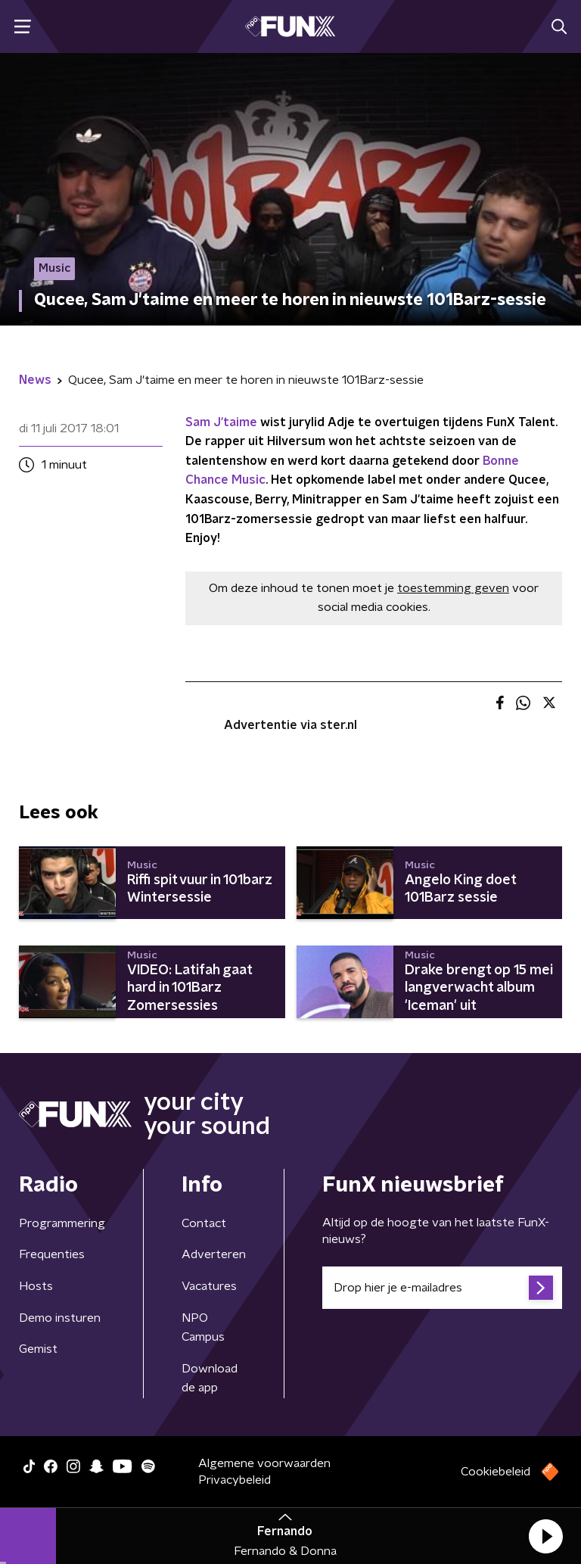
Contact (204, 1223)
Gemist (38, 1349)
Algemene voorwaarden (264, 1463)
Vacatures (209, 1286)
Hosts (36, 1286)
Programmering (62, 1223)
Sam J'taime (221, 422)
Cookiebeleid (495, 1472)
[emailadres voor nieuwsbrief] (442, 1287)
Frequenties (52, 1254)
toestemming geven (453, 588)
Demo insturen (60, 1318)
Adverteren (214, 1254)
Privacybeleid (234, 1480)
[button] (545, 1536)
